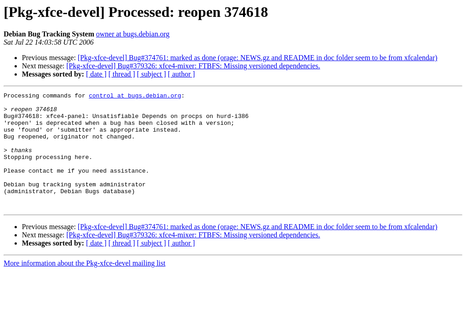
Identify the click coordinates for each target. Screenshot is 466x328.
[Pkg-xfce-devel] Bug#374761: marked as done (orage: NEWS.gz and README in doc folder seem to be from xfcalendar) (257, 58)
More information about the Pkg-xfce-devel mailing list (84, 286)
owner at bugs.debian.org (132, 34)
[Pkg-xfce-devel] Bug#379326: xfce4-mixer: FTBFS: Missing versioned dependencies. (193, 66)
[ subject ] (151, 74)
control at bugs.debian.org (135, 96)
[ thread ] (121, 74)
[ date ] (96, 74)
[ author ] (181, 74)
